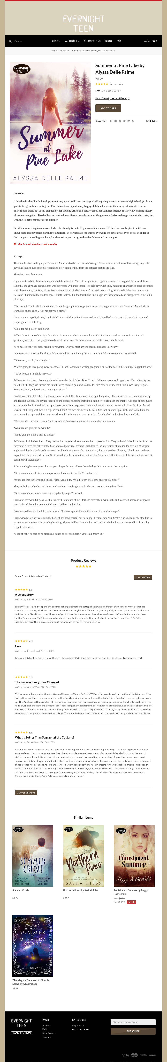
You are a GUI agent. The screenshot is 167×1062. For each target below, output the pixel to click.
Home (54, 50)
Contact (46, 1036)
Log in (147, 41)
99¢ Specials (78, 1025)
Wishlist (150, 121)
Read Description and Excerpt (112, 98)
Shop (55, 41)
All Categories (80, 1029)
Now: (116, 902)
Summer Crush (20, 890)
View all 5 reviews (26, 793)
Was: (116, 898)
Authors (71, 41)
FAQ (118, 41)
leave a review (116, 84)
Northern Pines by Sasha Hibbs (80, 890)
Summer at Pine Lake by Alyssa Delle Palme (92, 50)
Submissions (92, 41)
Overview (19, 193)
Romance (64, 50)
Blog (108, 41)
